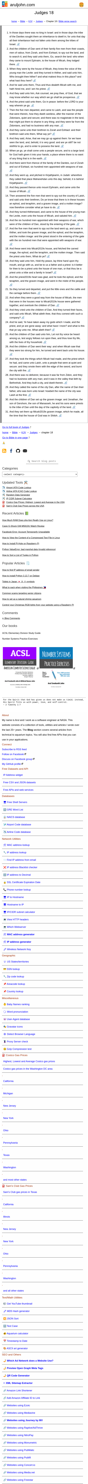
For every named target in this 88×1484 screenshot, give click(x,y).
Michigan (8, 1094)
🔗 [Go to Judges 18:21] (38, 293)
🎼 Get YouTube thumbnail (17, 1304)
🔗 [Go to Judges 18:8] (53, 134)
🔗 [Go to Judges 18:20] (10, 285)
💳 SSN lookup (11, 970)
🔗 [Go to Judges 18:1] (18, 44)
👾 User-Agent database (16, 1020)
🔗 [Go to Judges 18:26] (10, 354)
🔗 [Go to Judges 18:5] (77, 97)
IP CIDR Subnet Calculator (19, 500)
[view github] (18, 451)
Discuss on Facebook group (17, 760)
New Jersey (9, 1107)
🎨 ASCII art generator (15, 1349)
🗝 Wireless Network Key (17, 950)
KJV (30, 21)
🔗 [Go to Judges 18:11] (10, 170)
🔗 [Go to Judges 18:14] (58, 207)
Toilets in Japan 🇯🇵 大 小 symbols (18, 583)
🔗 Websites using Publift (17, 1458)
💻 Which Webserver (14, 928)
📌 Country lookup (13, 992)
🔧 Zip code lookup (13, 977)
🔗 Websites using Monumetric (20, 1443)
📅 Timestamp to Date (15, 1342)
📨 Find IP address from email (19, 861)
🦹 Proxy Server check (15, 1042)
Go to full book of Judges (15, 427)
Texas (6, 1156)
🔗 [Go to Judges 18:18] (48, 256)
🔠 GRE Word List (13, 810)
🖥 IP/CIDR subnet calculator (19, 913)
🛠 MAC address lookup (16, 846)
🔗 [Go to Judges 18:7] (61, 125)
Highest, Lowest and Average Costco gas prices (29, 1062)
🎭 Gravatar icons (13, 1027)
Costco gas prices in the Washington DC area (28, 1070)
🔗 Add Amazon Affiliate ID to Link (21, 1399)
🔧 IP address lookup (14, 853)
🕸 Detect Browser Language (19, 1035)
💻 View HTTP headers (16, 920)
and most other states (15, 1180)
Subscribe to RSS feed (14, 750)
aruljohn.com (22, 4)
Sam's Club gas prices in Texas (20, 1193)
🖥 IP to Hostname (13, 898)
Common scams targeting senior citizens (21, 594)
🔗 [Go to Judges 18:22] (57, 305)
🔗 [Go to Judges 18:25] (44, 342)
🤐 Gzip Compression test (17, 1050)
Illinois (6, 1217)
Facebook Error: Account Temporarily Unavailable (26, 533)
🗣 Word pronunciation (15, 1013)
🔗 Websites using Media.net (19, 1473)
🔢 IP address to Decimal (17, 876)
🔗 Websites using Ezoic (16, 1406)
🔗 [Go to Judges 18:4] (48, 89)
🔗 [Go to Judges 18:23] (22, 317)
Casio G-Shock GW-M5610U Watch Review (23, 527)
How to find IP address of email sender (20, 571)
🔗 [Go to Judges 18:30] (73, 407)
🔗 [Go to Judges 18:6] (32, 105)
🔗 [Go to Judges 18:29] (29, 395)
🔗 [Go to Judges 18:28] (65, 382)
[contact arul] (25, 451)
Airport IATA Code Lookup (18, 489)
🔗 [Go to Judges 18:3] (34, 80)
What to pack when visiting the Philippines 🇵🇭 (24, 588)
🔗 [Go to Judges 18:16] (77, 224)
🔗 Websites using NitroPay (18, 1436)
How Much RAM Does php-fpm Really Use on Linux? (27, 521)
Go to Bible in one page (15, 437)
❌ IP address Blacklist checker (20, 868)
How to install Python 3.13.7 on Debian (21, 577)
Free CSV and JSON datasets (19, 783)
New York (8, 1119)
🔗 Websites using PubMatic (18, 1451)
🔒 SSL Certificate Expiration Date (21, 883)
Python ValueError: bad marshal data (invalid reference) (29, 550)
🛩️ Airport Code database (17, 825)
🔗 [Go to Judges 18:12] (25, 183)
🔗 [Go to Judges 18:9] (62, 146)
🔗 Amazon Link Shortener (17, 1391)
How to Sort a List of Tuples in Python (20, 556)
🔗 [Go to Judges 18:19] (54, 272)
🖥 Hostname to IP (13, 905)
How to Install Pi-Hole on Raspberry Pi (20, 544)
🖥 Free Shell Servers (15, 803)
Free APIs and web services (18, 791)
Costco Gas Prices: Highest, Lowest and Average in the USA (35, 503)
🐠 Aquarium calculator (15, 1334)
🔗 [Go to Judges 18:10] (45, 158)
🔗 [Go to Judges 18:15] (74, 215)
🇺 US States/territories (16, 962)
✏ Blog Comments (11, 619)
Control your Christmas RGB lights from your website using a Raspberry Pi (38, 606)
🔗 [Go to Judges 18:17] (10, 244)
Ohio (5, 1131)
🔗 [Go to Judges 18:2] (17, 64)
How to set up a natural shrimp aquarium (21, 600)
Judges (39, 21)
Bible (22, 21)
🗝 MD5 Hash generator (16, 1312)
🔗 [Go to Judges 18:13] (28, 191)
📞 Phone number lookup (17, 890)
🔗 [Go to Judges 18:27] (29, 370)
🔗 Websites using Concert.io (19, 1466)
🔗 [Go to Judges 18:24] (53, 329)
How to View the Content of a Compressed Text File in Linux (31, 539)
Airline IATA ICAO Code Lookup (21, 492)
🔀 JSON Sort (11, 1319)
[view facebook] (11, 451)
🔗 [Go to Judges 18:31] (60, 415)
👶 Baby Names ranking (16, 1005)
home (14, 21)
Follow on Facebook (13, 755)
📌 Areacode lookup (14, 985)
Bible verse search (68, 21)
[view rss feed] (4, 451)
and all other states (13, 1291)
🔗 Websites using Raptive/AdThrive (23, 1429)
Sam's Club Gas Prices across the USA (25, 507)
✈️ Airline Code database (17, 833)
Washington (9, 1168)
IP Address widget (13, 776)
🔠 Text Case (10, 1327)
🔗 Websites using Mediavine (19, 1414)
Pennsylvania (10, 1143)
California (8, 1082)
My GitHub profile (11, 765)
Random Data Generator (18, 496)
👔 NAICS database (14, 818)
